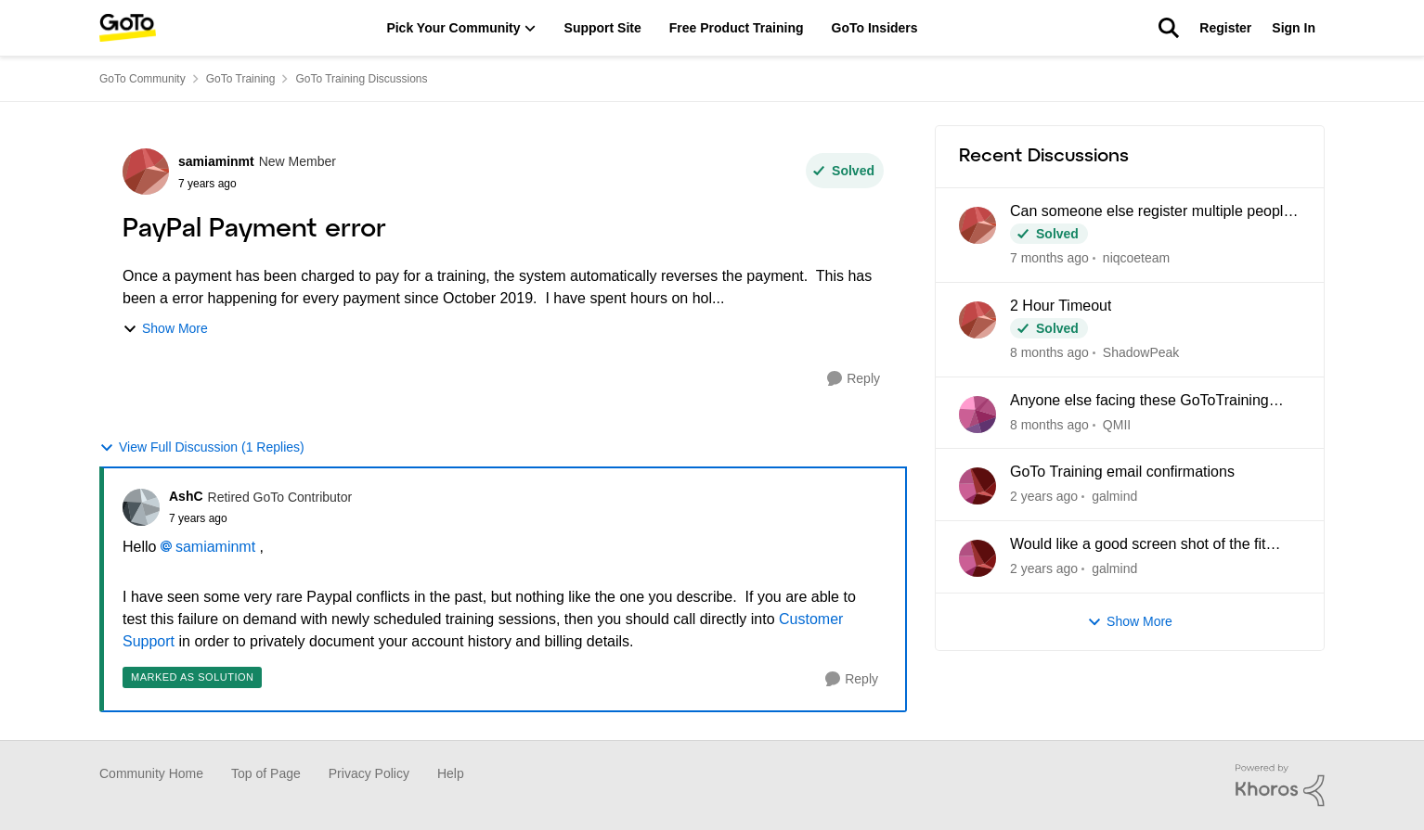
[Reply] (853, 378)
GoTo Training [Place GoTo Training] (241, 78)
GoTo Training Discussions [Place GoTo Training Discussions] (361, 78)
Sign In (1293, 27)
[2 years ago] (1044, 496)
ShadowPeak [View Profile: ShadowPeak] (1141, 352)
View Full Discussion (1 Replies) (201, 447)
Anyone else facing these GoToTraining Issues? (1139, 401)
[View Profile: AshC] (141, 507)
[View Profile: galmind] (977, 485)
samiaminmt (215, 547)
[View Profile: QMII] (977, 414)
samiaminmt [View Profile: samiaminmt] (216, 161)
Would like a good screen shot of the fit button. (1137, 545)
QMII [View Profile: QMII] (1117, 423)
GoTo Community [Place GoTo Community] (142, 78)
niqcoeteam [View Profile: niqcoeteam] (1136, 257)
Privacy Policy (369, 773)
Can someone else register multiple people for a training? (1150, 212)
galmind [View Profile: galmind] (1114, 496)
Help (450, 773)
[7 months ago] (1049, 258)
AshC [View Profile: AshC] (186, 496)
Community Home (151, 773)
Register (1225, 27)
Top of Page (266, 773)
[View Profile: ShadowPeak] (977, 319)
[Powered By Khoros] (1280, 785)
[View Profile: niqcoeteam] (977, 225)
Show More (165, 329)
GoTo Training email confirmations (1122, 471)
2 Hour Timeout (1060, 305)
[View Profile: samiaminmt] (146, 171)
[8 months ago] (1049, 353)
